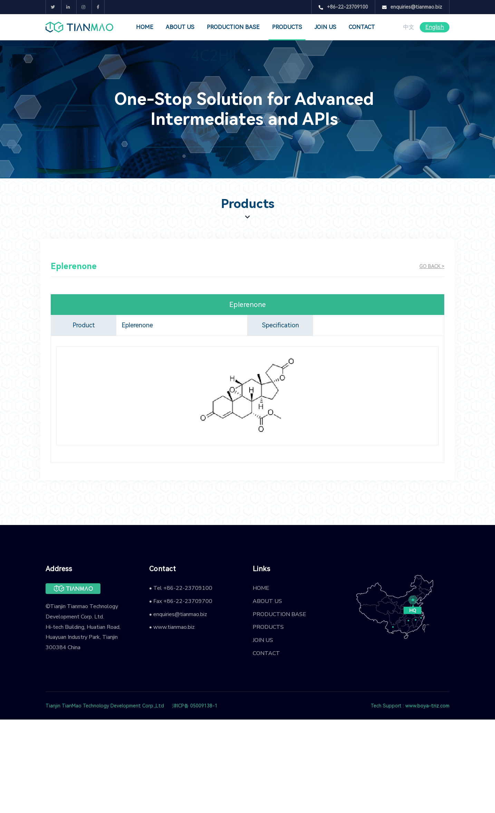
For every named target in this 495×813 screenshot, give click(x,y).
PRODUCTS (287, 27)
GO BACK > (431, 266)
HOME (144, 27)
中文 (408, 27)
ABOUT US (180, 27)
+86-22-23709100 (343, 7)
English (434, 27)
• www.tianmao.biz (172, 627)
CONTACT (362, 27)
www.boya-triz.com (427, 705)
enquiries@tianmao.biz (412, 7)
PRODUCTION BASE (233, 27)
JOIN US (325, 27)
